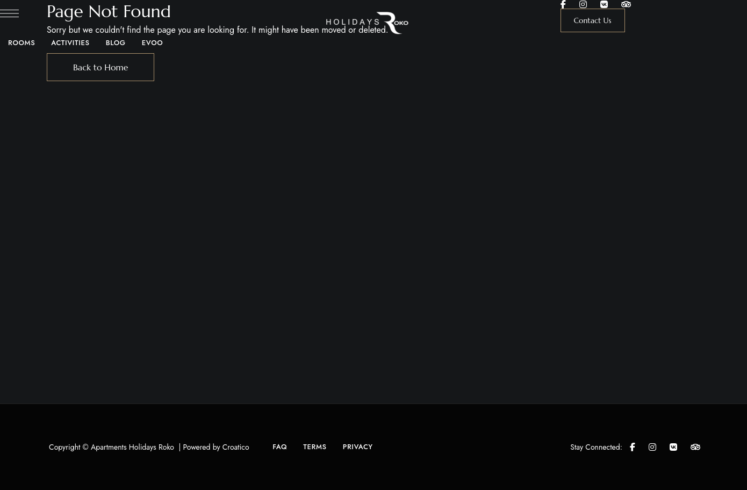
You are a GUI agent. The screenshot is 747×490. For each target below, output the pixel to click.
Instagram (583, 4)
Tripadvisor (626, 4)
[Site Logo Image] (373, 23)
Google (604, 4)
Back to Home (100, 67)
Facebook (563, 4)
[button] (593, 20)
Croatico (235, 447)
